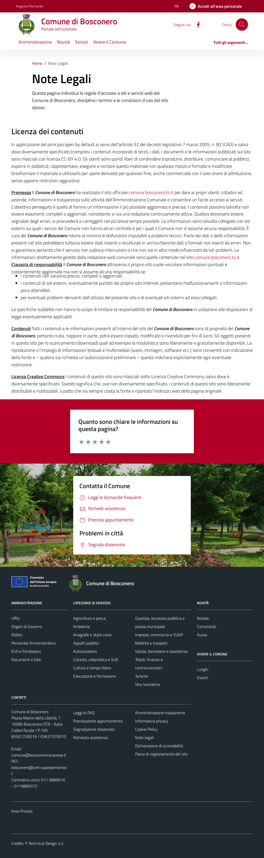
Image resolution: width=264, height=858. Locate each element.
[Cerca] (242, 24)
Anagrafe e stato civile (92, 635)
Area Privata (21, 811)
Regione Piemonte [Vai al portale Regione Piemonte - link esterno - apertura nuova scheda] (29, 6)
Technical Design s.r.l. (46, 843)
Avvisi (202, 635)
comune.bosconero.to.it (151, 192)
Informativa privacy (151, 721)
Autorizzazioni (85, 651)
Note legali (144, 737)
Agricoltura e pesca (89, 618)
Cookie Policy (146, 729)
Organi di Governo (26, 626)
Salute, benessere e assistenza (161, 651)
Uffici (15, 618)
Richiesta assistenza (90, 737)
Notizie (203, 618)
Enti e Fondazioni (26, 651)
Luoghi (202, 669)
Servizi (81, 41)
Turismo (141, 676)
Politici (16, 635)
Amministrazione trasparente (160, 713)
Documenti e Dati (26, 659)
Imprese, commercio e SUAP (159, 635)
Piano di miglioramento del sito (161, 754)
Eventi (202, 677)
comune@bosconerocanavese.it (38, 755)
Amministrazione (35, 41)
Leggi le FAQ (84, 713)
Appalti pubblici (86, 643)
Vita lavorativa (147, 684)
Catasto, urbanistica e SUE (95, 659)
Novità (63, 41)
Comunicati (206, 626)
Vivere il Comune (109, 41)
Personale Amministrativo (33, 643)
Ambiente (81, 626)
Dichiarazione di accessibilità (159, 746)
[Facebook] (196, 24)
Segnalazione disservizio (93, 729)
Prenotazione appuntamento (97, 721)
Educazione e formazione (94, 676)
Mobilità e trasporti (151, 643)
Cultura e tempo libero (92, 668)
